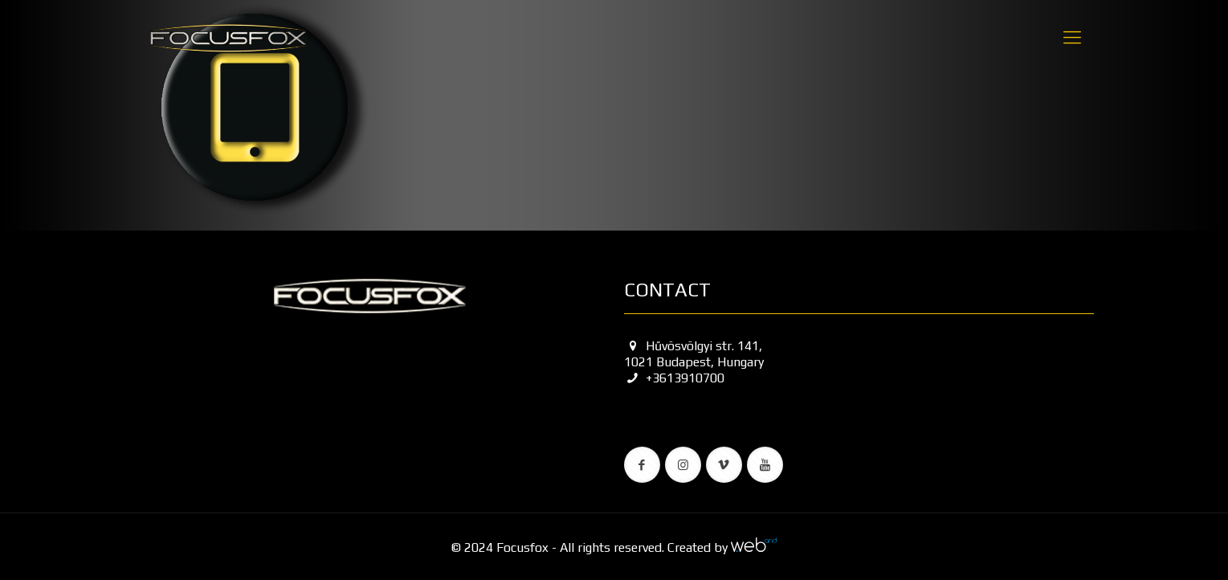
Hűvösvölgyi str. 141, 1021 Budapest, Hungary (694, 354)
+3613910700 (674, 378)
